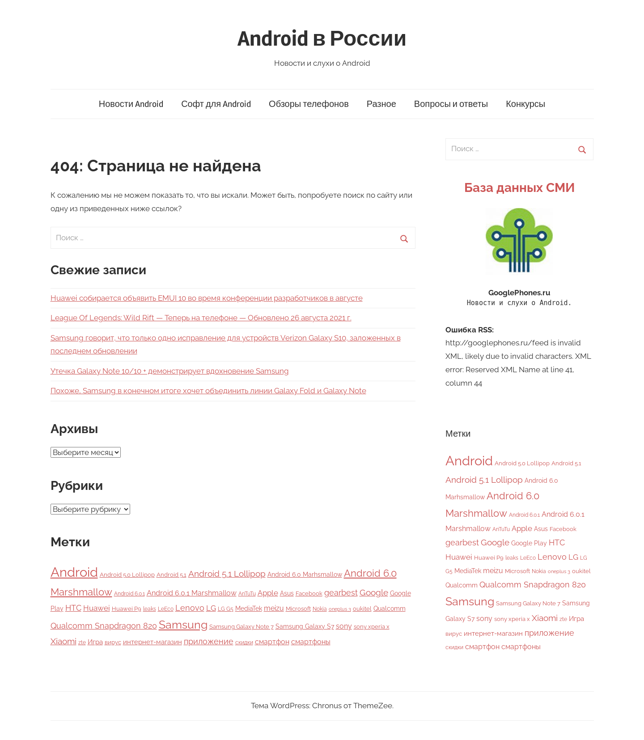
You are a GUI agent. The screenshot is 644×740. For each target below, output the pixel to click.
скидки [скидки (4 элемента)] (244, 642)
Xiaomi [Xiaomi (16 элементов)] (63, 641)
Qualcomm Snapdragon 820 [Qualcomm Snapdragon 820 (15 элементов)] (104, 625)
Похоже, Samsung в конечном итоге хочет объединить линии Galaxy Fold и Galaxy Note (208, 390)
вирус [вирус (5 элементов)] (113, 642)
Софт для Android (216, 104)
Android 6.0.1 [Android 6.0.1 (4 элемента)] (129, 594)
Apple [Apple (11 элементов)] (268, 592)
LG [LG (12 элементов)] (211, 608)
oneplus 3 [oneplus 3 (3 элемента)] (340, 609)
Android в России (322, 39)
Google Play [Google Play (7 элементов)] (529, 543)
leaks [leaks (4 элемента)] (149, 609)
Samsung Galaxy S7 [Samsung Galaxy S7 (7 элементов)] (304, 626)
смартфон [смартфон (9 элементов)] (272, 642)
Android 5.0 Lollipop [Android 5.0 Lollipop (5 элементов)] (127, 574)
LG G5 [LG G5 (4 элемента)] (225, 609)
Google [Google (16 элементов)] (374, 592)
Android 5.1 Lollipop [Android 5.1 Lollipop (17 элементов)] (227, 573)
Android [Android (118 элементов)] (74, 572)
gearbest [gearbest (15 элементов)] (341, 592)
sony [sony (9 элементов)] (344, 626)
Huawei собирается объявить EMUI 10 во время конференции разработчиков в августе (207, 297)
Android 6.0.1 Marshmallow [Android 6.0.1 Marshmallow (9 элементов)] (192, 593)
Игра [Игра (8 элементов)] (95, 642)
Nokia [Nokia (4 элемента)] (320, 609)
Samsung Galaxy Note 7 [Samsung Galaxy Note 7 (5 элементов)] (241, 626)
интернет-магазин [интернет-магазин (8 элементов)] (152, 642)
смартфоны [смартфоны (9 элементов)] (310, 642)
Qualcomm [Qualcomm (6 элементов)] (389, 608)
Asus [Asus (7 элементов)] (287, 593)
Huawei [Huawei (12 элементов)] (96, 608)
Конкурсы (525, 104)
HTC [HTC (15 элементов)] (73, 607)
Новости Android (131, 104)
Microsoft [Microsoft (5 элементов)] (298, 608)
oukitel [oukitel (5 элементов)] (362, 608)
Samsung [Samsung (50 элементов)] (183, 624)
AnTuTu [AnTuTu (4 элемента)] (247, 594)
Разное (381, 104)
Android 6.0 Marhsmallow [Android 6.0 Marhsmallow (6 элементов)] (304, 574)
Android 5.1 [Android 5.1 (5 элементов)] (171, 574)
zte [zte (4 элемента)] (82, 642)
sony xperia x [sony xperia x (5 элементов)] (372, 626)
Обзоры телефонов (309, 104)
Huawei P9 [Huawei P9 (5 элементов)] (126, 608)
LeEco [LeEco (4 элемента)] (166, 609)
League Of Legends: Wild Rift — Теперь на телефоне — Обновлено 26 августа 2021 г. (201, 317)
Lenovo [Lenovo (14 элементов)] (189, 607)
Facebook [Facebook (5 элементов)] (309, 593)
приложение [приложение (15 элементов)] (208, 641)
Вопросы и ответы (451, 104)
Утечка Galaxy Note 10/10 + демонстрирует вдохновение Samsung (170, 370)
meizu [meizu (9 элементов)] (274, 608)
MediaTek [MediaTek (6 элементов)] (248, 608)
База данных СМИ (519, 187)
